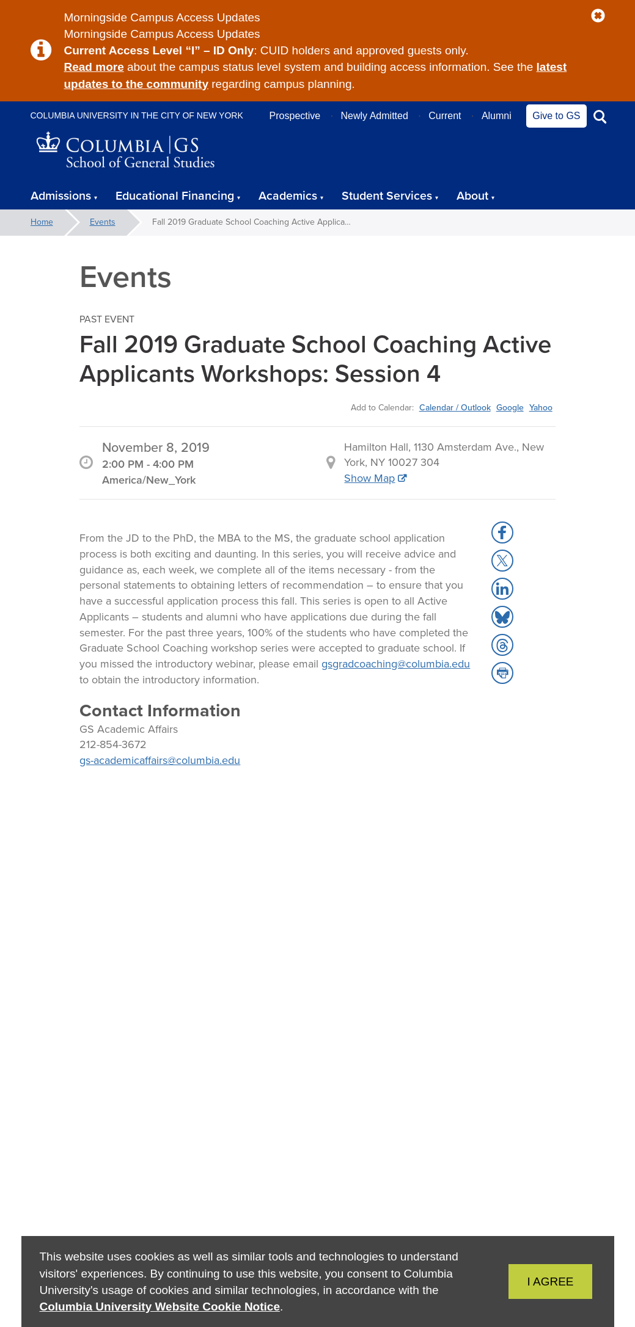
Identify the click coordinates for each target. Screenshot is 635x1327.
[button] (598, 16)
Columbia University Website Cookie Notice (160, 1306)
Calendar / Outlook (455, 407)
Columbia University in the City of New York (137, 115)
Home (42, 222)
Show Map (369, 478)
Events (103, 222)
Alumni (497, 116)
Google (510, 407)
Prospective (295, 116)
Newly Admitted (374, 116)
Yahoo (540, 407)
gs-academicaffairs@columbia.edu (159, 760)
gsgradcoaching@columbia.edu (395, 664)
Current (444, 116)
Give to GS (556, 116)
